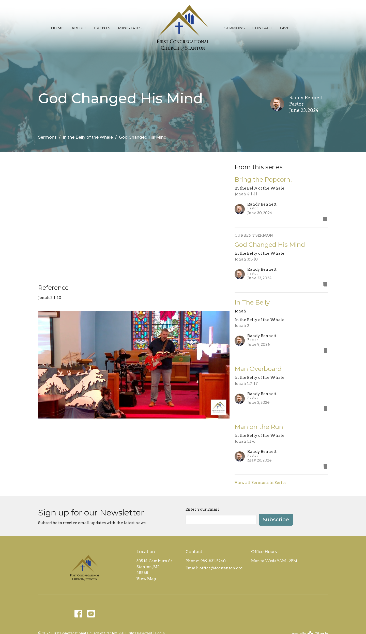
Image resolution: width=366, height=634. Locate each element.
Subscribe (276, 519)
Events (102, 27)
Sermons (234, 27)
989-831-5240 (213, 561)
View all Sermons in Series (260, 482)
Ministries (130, 27)
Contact (262, 27)
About (78, 27)
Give (284, 27)
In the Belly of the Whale (88, 137)
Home (57, 27)
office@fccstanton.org (221, 568)
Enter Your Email (202, 509)
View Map (146, 579)
